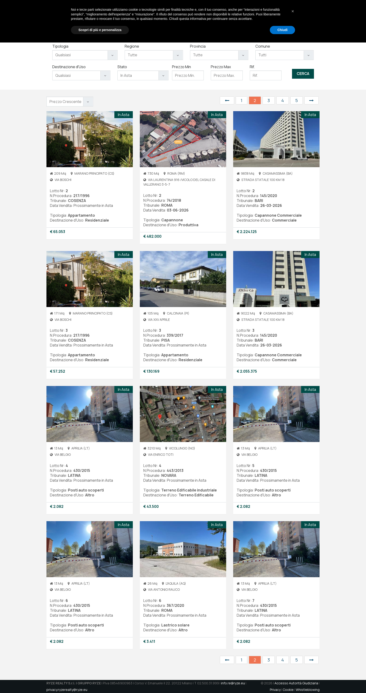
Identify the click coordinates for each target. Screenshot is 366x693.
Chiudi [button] (282, 680)
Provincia (198, 46)
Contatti (286, 19)
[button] (292, 661)
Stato (122, 66)
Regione (132, 46)
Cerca (303, 73)
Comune (262, 46)
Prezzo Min (181, 66)
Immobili (242, 19)
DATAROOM (308, 19)
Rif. (252, 66)
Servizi (224, 19)
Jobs (270, 19)
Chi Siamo (205, 19)
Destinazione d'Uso (69, 66)
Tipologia (60, 46)
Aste (257, 19)
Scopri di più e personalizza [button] (99, 680)
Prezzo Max (221, 66)
